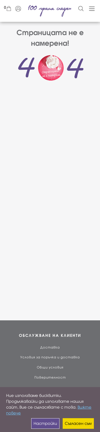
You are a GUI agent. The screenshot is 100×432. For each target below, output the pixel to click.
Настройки (45, 423)
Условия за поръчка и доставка (50, 357)
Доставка (50, 347)
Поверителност (50, 377)
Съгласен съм (78, 423)
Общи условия (50, 367)
